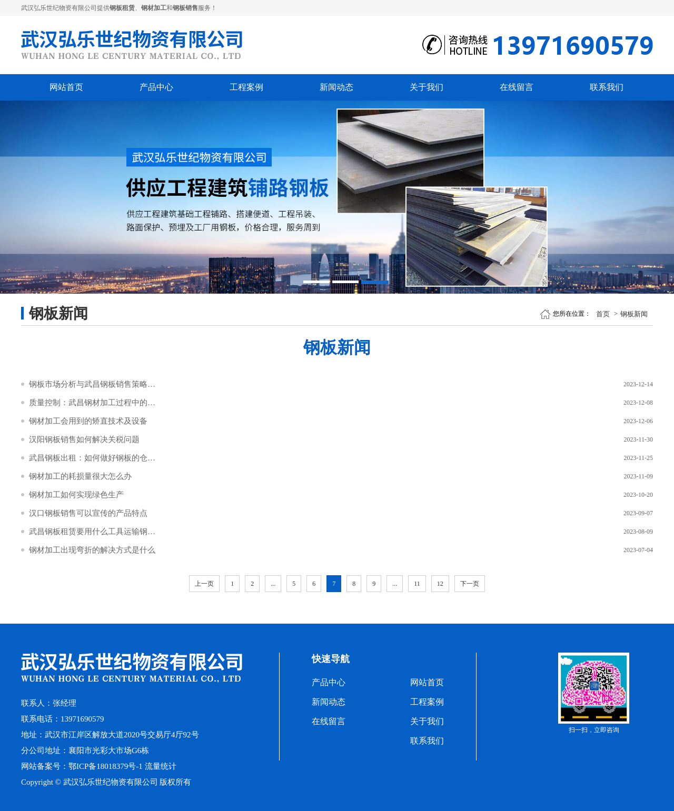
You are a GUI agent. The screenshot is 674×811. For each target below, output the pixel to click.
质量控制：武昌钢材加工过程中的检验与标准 (92, 402)
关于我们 (426, 87)
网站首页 (66, 87)
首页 (603, 314)
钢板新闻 (634, 314)
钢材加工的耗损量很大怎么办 (80, 476)
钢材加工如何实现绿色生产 (76, 494)
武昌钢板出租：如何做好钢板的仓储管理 (92, 458)
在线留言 (516, 87)
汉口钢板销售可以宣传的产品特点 (88, 513)
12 (440, 583)
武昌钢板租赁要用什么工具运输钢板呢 (92, 531)
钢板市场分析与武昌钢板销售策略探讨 (92, 384)
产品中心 (156, 87)
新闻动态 (336, 87)
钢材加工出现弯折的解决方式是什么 (92, 550)
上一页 (204, 583)
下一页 (469, 583)
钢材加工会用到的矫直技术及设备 (88, 421)
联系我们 (606, 87)
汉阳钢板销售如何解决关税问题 (84, 439)
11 (417, 583)
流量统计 (160, 766)
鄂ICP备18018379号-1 (105, 766)
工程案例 (246, 87)
